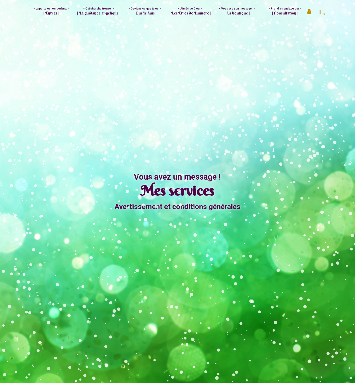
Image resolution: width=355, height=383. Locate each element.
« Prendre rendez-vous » (285, 11)
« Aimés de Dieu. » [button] (190, 11)
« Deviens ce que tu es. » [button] (145, 11)
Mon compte (310, 12)
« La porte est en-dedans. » (51, 11)
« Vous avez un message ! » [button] (237, 11)
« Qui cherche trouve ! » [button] (99, 11)
